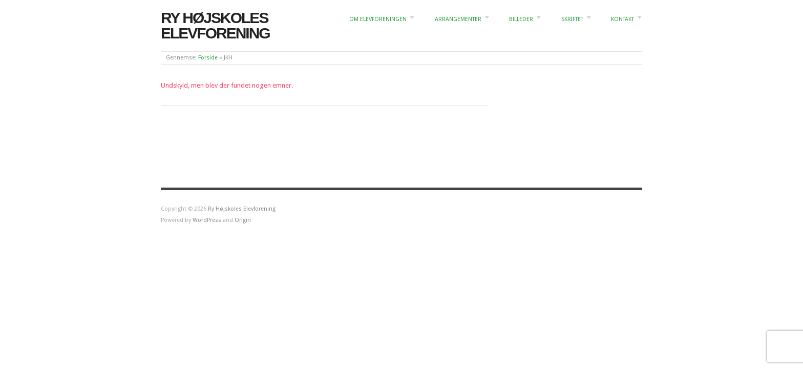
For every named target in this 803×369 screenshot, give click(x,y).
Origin (243, 220)
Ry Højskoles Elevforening (215, 25)
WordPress (207, 220)
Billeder (521, 19)
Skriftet (572, 19)
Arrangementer (458, 19)
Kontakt (622, 19)
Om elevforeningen (378, 19)
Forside (208, 57)
